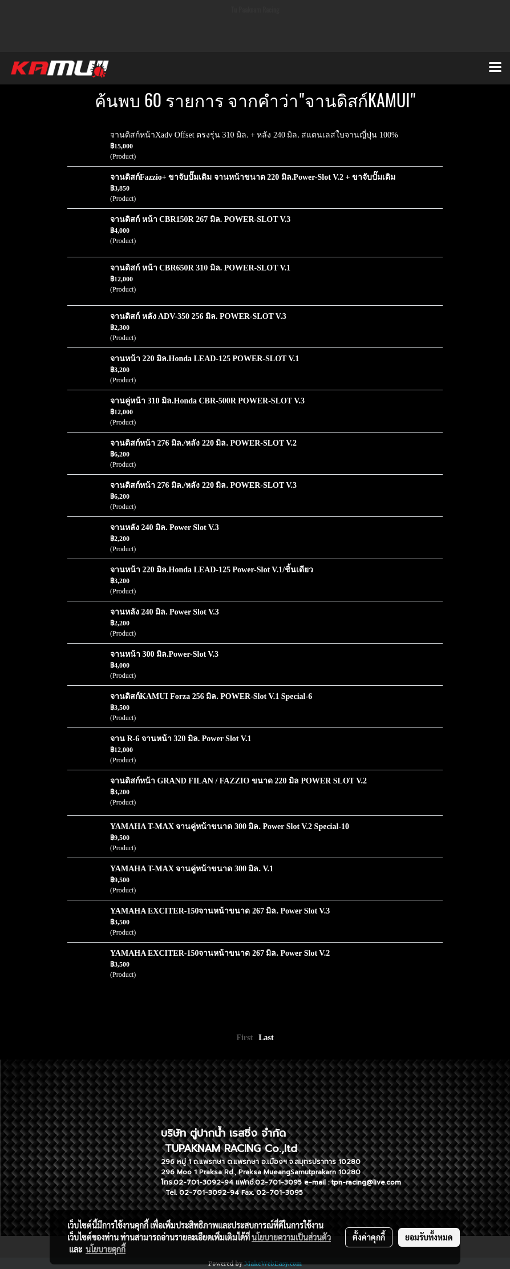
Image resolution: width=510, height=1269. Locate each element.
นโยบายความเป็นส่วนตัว (291, 1237)
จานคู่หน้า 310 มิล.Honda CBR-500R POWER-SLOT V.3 (207, 401)
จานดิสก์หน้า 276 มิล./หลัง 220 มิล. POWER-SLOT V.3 (203, 485)
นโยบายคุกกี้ (106, 1249)
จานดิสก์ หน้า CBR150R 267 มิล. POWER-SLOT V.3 (200, 219)
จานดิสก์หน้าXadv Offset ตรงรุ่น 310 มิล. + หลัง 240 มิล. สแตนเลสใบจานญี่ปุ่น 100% (254, 135)
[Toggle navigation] (495, 67)
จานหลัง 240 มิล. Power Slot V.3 (164, 527)
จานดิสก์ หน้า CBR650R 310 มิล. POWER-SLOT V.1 (200, 268)
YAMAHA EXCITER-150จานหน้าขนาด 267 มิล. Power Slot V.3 (220, 911)
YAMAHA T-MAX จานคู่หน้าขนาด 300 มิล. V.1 (191, 868)
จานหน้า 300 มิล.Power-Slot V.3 (164, 654)
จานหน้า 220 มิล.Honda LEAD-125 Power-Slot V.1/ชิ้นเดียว (211, 569)
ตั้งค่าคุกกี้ (369, 1237)
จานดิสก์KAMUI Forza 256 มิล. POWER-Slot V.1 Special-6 (211, 696)
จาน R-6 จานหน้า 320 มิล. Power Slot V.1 (181, 738)
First (244, 1037)
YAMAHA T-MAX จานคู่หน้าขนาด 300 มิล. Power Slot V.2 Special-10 (229, 826)
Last (265, 1037)
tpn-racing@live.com (366, 1182)
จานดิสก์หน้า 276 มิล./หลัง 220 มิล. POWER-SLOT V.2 (203, 443)
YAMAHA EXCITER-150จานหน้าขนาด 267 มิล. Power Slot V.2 (220, 953)
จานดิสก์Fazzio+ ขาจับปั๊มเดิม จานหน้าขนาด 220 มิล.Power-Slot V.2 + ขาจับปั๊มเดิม (252, 177)
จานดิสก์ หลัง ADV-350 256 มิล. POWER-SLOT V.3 (198, 316)
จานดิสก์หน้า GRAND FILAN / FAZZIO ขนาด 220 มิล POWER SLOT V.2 (238, 781)
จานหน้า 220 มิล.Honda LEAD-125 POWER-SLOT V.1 (204, 358)
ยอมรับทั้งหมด (429, 1237)
